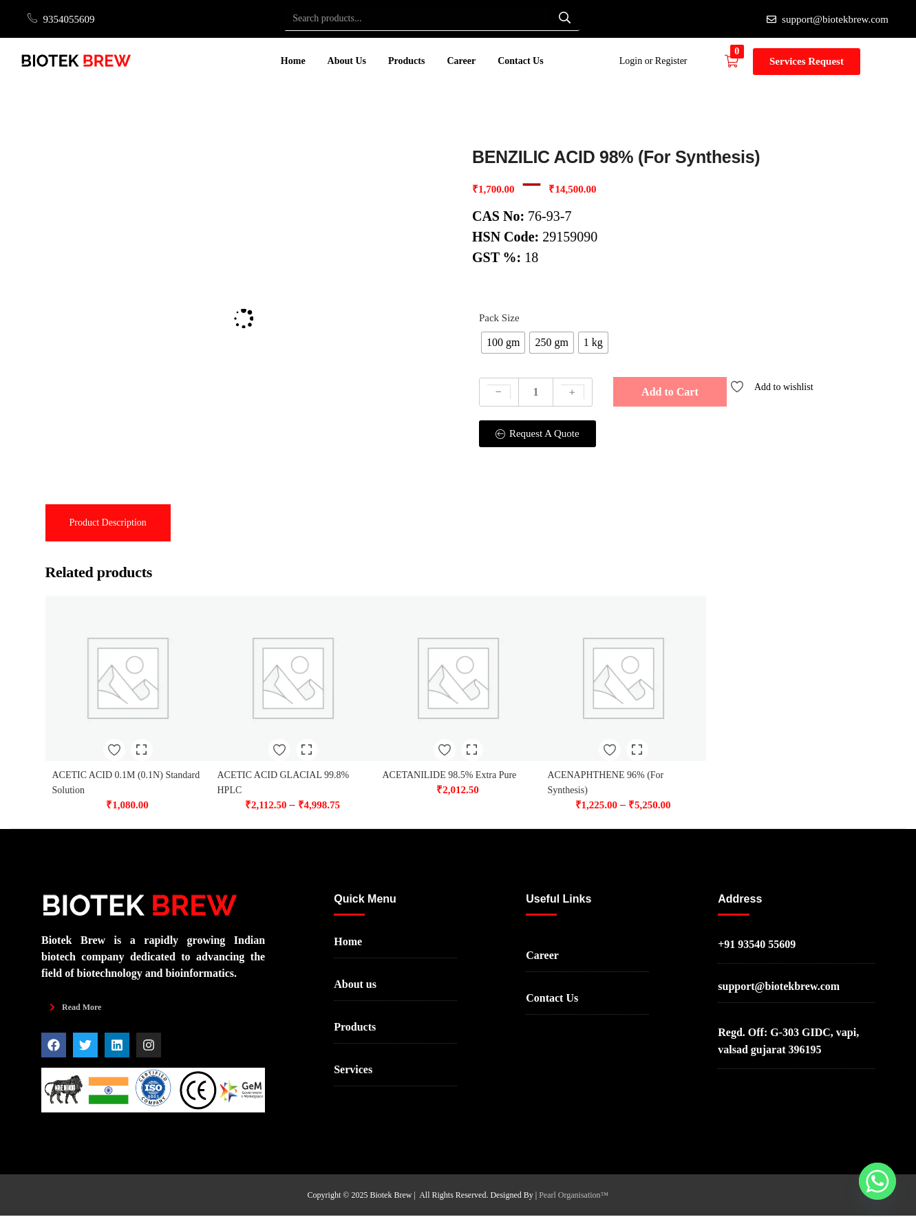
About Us (347, 61)
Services (353, 1071)
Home (293, 61)
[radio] (503, 342)
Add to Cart (670, 392)
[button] (739, 61)
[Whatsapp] (877, 1181)
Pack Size (499, 317)
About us (355, 985)
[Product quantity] (535, 392)
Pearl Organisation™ (573, 1196)
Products (406, 61)
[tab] (108, 522)
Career (461, 61)
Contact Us (521, 61)
